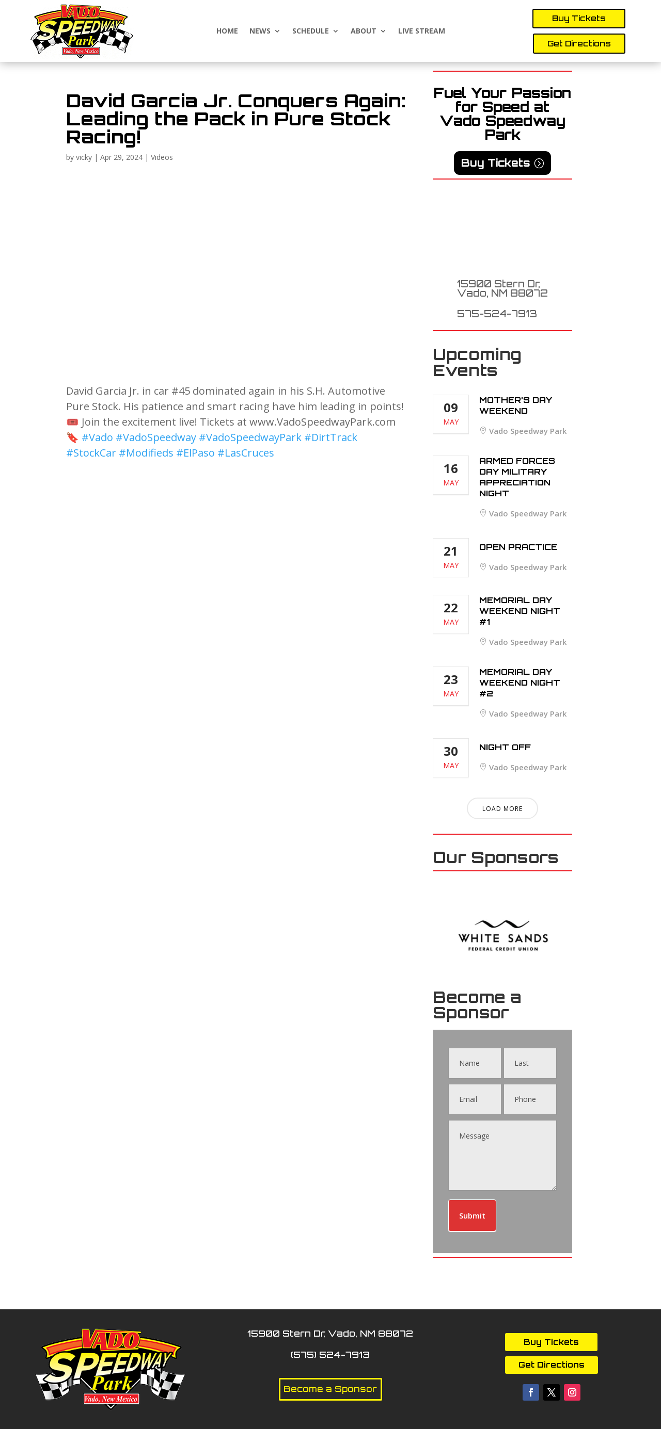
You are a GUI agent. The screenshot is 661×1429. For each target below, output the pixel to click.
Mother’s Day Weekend (515, 405)
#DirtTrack (330, 437)
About (363, 31)
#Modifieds (146, 453)
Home (227, 31)
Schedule (310, 31)
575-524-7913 (497, 313)
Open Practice (518, 547)
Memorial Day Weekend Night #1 (519, 611)
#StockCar (91, 453)
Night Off (505, 747)
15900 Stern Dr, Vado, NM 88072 (502, 288)
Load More (502, 808)
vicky (84, 157)
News (260, 31)
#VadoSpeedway (156, 437)
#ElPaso (195, 453)
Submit (472, 1215)
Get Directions (579, 43)
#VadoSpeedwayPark (250, 437)
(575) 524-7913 (330, 1354)
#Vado (97, 437)
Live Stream (421, 31)
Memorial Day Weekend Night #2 (519, 683)
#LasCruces (245, 453)
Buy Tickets (579, 18)
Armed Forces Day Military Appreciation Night (517, 477)
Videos (162, 157)
